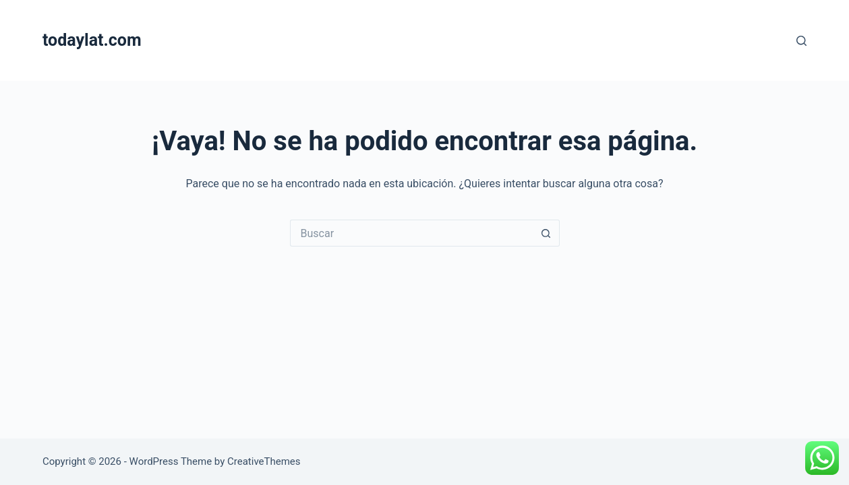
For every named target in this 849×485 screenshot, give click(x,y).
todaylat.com (92, 40)
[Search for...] (411, 233)
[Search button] (546, 233)
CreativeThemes (264, 461)
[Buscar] (801, 41)
